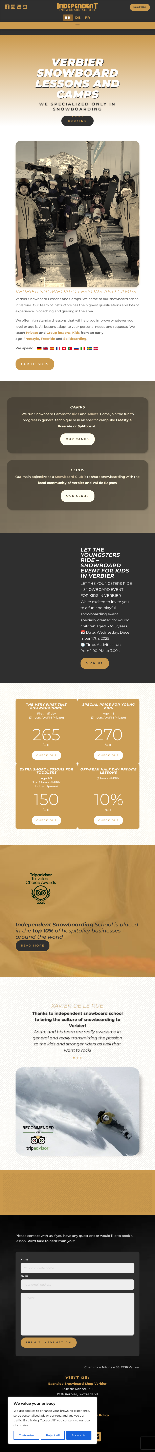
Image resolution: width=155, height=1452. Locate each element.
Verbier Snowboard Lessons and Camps (77, 71)
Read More (32, 939)
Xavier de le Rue (77, 999)
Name (24, 1253)
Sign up (95, 656)
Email (24, 1269)
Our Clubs (77, 489)
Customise (26, 1435)
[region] (52, 1420)
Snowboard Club (69, 470)
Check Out (46, 749)
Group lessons (59, 326)
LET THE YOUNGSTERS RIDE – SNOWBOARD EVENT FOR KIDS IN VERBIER (105, 556)
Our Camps (77, 433)
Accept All (79, 1435)
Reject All (53, 1435)
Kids (76, 326)
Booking (138, 7)
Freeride (48, 332)
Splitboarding (74, 332)
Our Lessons (35, 358)
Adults (92, 408)
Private (32, 326)
